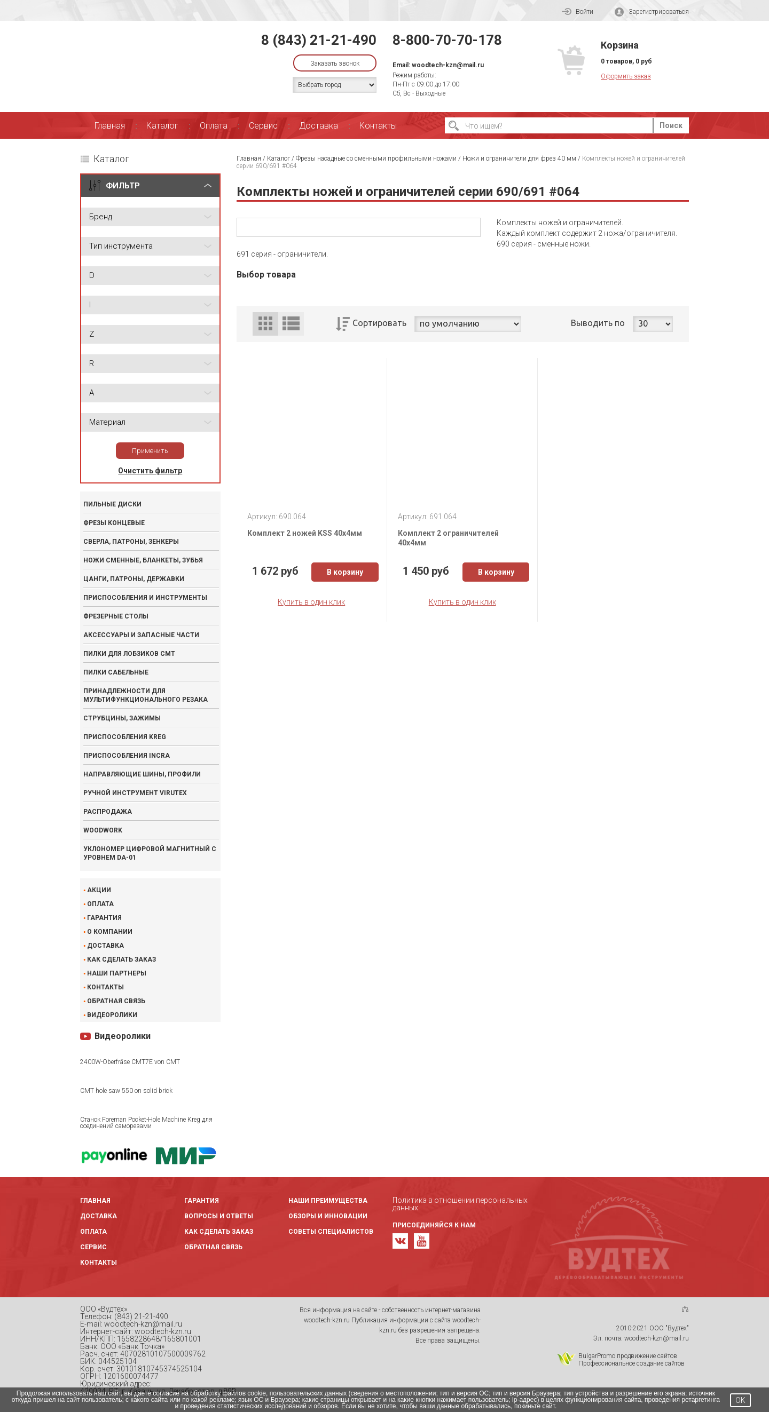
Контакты (378, 126)
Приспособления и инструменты (145, 597)
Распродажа (107, 811)
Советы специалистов (330, 1231)
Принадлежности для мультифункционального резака (145, 695)
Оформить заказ (626, 76)
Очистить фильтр (150, 470)
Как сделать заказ (121, 959)
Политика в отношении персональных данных (460, 1204)
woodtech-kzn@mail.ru (448, 65)
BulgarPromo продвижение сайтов (627, 1356)
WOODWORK (102, 830)
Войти (577, 11)
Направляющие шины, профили (142, 774)
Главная (110, 126)
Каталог (162, 126)
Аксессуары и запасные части (141, 635)
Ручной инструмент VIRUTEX (135, 793)
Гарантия (104, 918)
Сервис (263, 126)
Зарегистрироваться (652, 12)
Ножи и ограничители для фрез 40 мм (519, 158)
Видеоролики (112, 1015)
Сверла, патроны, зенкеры (131, 541)
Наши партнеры (116, 973)
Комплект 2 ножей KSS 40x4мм (304, 533)
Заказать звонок (334, 63)
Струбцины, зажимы (122, 718)
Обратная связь (116, 1001)
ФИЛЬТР (123, 186)
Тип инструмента (121, 246)
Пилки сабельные (115, 672)
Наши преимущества (327, 1200)
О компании (109, 932)
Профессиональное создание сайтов (631, 1363)
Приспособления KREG (124, 737)
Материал (107, 422)
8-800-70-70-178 (447, 40)
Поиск (671, 125)
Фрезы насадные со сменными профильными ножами (376, 158)
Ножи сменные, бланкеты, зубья (143, 560)
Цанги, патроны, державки (133, 579)
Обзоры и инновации (327, 1216)
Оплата (213, 126)
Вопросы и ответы (218, 1216)
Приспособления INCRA (126, 755)
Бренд (100, 216)
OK (740, 1400)
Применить (150, 451)
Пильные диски (112, 504)
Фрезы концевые (114, 523)
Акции (99, 890)
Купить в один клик (311, 602)
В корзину (345, 572)
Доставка (318, 126)
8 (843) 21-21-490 (318, 40)
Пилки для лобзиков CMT (129, 653)
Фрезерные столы (115, 616)
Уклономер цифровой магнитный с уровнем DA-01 (149, 853)
